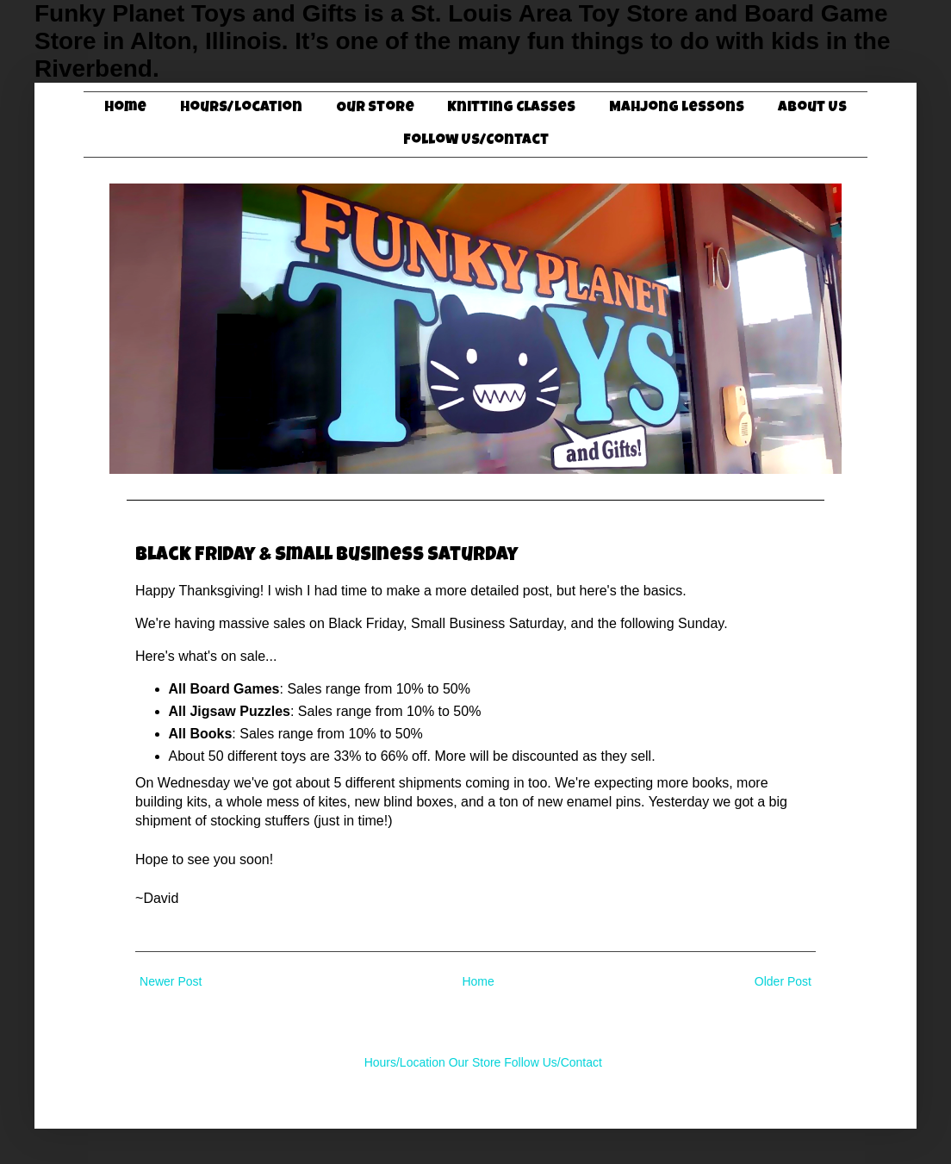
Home (125, 108)
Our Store (375, 108)
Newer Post (171, 981)
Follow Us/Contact (476, 141)
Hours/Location (241, 108)
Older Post (783, 981)
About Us (812, 108)
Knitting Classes (511, 108)
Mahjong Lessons (676, 108)
